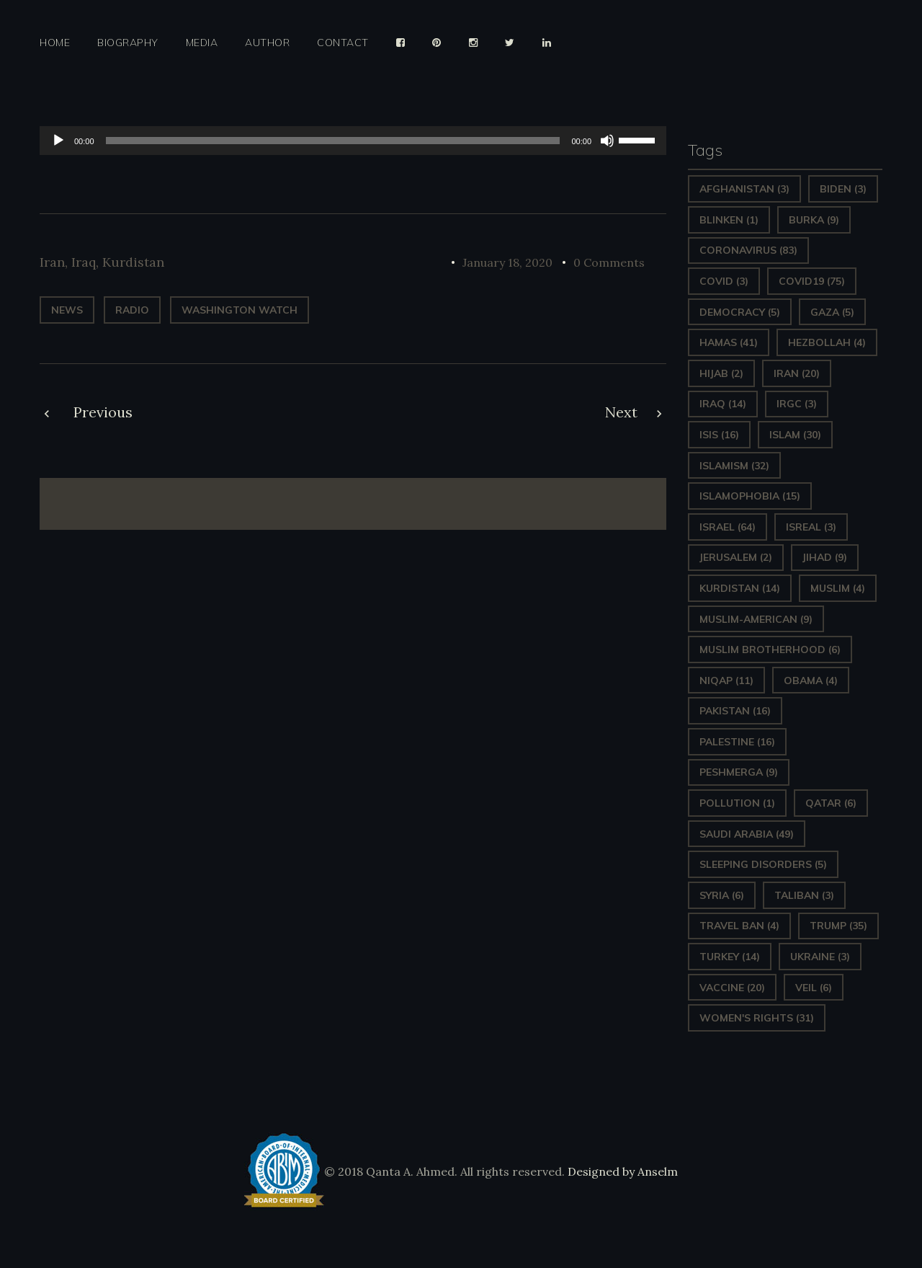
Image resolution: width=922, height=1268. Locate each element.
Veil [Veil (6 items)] (813, 987)
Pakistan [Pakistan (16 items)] (735, 710)
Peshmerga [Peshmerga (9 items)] (738, 772)
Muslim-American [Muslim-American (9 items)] (756, 619)
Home (55, 43)
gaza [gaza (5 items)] (832, 312)
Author (267, 43)
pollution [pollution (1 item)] (737, 803)
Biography (127, 43)
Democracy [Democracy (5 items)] (739, 312)
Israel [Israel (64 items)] (727, 526)
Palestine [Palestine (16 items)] (737, 741)
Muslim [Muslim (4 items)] (837, 588)
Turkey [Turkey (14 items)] (729, 956)
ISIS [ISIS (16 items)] (719, 434)
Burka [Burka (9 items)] (814, 219)
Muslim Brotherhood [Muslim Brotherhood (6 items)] (770, 649)
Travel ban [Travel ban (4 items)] (739, 925)
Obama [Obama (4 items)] (811, 680)
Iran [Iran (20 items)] (797, 373)
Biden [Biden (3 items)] (843, 188)
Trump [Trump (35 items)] (838, 925)
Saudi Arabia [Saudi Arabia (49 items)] (746, 834)
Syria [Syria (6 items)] (721, 895)
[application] (353, 140)
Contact (343, 43)
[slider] (333, 140)
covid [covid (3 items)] (723, 281)
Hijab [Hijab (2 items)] (721, 373)
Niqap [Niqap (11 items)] (726, 680)
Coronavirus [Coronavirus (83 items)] (748, 250)
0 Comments (609, 262)
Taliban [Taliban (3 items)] (804, 895)
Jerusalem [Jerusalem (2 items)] (735, 557)
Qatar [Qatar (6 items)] (830, 803)
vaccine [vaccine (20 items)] (732, 987)
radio (132, 309)
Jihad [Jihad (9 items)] (824, 557)
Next (621, 412)
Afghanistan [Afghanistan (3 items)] (744, 188)
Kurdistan (133, 262)
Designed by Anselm (621, 1171)
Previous (103, 412)
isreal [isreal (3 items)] (811, 526)
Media (202, 43)
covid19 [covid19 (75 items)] (812, 281)
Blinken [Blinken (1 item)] (728, 219)
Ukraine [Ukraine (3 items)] (820, 956)
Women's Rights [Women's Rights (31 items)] (756, 1017)
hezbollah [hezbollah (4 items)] (827, 342)
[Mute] (607, 140)
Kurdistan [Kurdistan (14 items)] (739, 588)
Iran (52, 262)
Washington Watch (239, 309)
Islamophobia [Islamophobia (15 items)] (749, 495)
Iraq (83, 262)
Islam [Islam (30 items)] (795, 434)
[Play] (58, 140)
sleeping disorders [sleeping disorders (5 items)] (763, 864)
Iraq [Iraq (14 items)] (722, 403)
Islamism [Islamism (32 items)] (734, 465)
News (67, 309)
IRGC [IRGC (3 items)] (796, 403)
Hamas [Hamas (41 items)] (728, 342)
